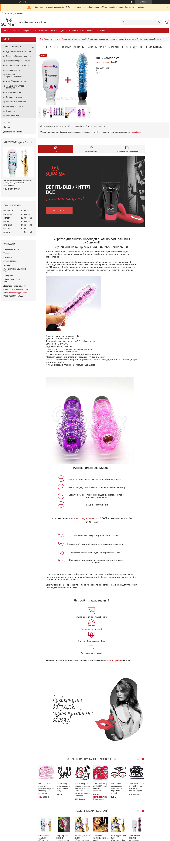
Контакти (53, 30)
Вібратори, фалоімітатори (17, 65)
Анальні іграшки (13, 70)
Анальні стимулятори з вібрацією (16, 87)
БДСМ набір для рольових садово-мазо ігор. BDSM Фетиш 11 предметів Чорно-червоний (82, 790)
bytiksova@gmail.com (18, 293)
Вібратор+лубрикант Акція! (74, 39)
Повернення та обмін (96, 30)
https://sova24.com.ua (18, 289)
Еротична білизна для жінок (18, 56)
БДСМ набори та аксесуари (18, 51)
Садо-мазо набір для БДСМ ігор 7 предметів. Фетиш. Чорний (136, 787)
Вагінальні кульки (14, 97)
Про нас (7, 122)
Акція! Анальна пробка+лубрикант (14, 76)
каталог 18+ (59, 210)
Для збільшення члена (16, 81)
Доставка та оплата (69, 30)
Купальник (10, 111)
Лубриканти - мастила (16, 102)
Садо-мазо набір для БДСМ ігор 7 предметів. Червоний (100, 787)
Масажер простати (14, 106)
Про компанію (40, 30)
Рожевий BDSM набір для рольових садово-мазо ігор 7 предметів (46, 788)
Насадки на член (13, 92)
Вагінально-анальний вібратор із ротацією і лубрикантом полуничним (17, 182)
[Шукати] (159, 22)
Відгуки (6, 127)
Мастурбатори (12, 116)
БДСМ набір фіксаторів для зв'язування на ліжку (63, 787)
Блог (82, 30)
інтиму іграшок (86, 518)
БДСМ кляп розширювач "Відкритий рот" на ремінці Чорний (117, 788)
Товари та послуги (21, 30)
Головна (6, 30)
